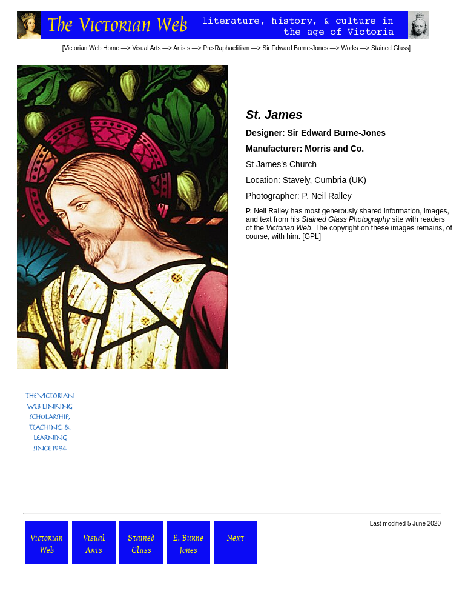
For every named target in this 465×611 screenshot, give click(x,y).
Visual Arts (146, 48)
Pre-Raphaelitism (226, 48)
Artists (181, 48)
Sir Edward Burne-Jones (295, 48)
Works (349, 48)
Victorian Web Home (91, 48)
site (352, 219)
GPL (312, 236)
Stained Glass (390, 48)
